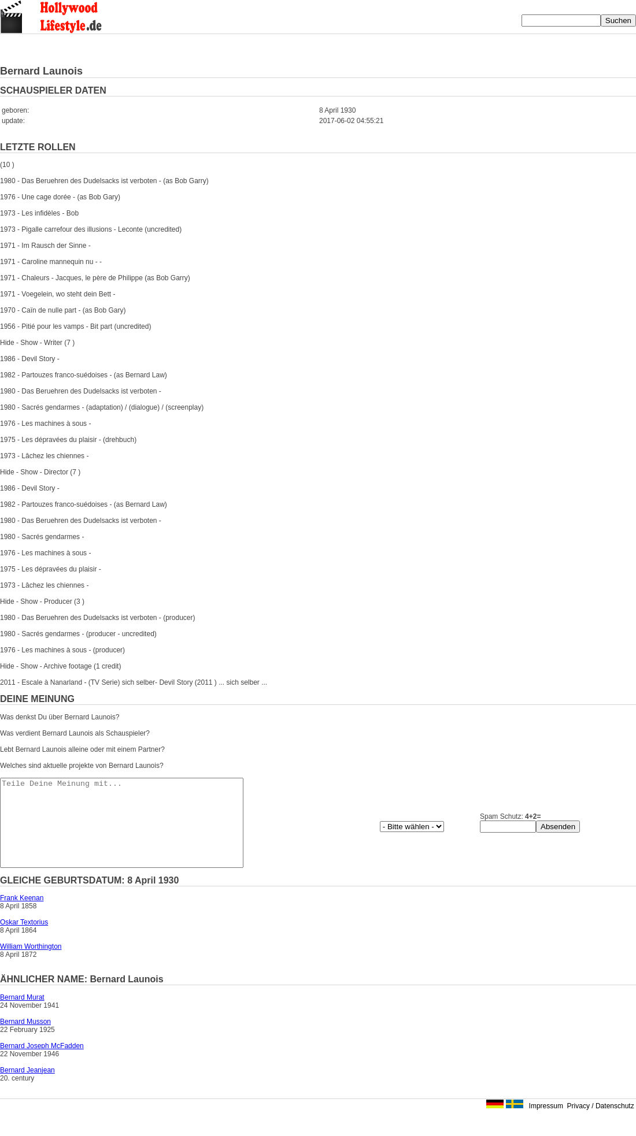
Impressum (546, 1123)
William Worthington (30, 964)
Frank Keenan (21, 915)
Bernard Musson (25, 1039)
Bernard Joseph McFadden (42, 1063)
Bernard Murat (22, 1015)
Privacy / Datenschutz (600, 1123)
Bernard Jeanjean (27, 1087)
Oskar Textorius (24, 939)
